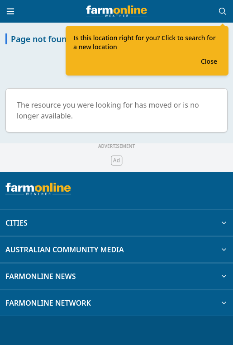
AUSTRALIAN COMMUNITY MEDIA (116, 250)
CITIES (116, 223)
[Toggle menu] (10, 11)
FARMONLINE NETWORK (116, 303)
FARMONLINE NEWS (116, 276)
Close (209, 61)
